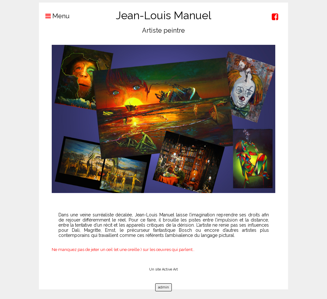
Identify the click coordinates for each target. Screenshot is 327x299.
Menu (54, 16)
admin (163, 287)
